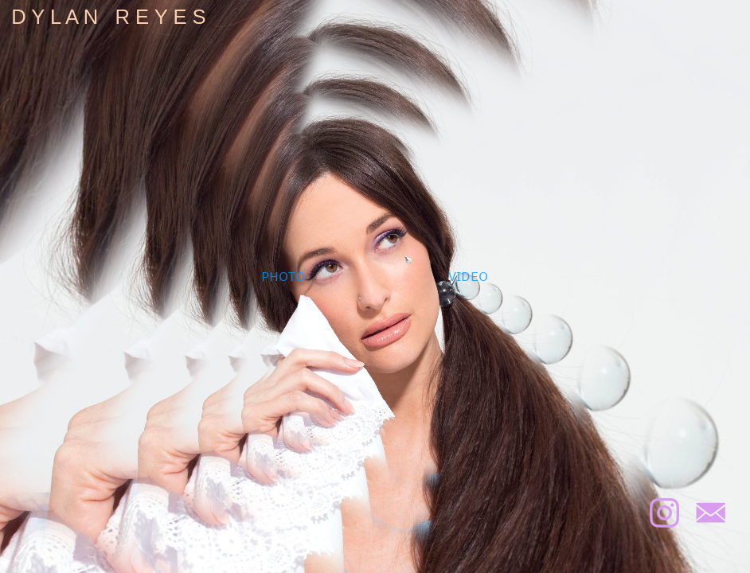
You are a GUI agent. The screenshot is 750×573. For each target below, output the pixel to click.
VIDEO (468, 275)
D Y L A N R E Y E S (108, 17)
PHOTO (283, 275)
